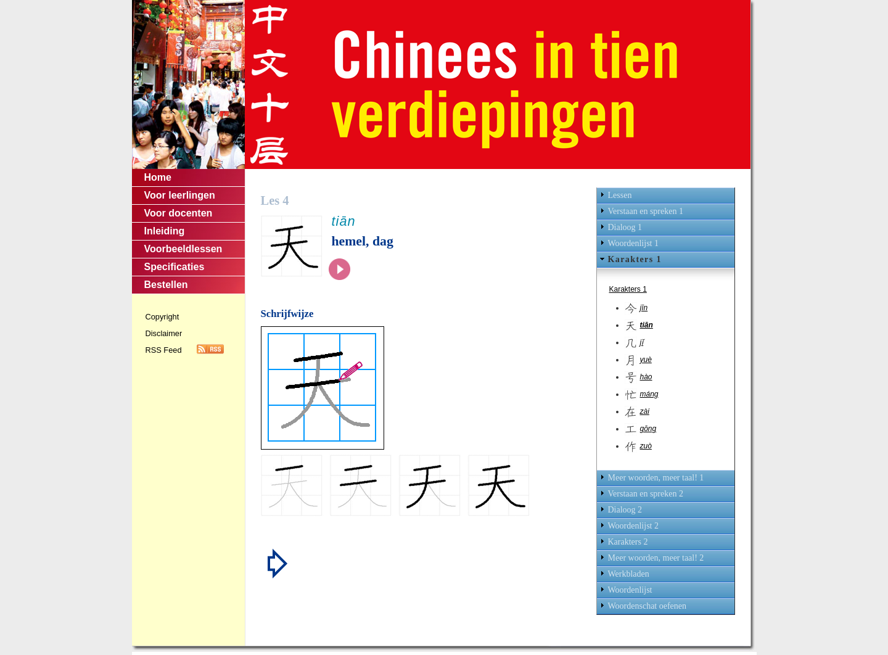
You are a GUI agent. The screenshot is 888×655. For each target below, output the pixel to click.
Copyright (162, 316)
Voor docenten (178, 213)
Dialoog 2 (625, 509)
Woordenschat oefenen (647, 606)
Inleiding (164, 231)
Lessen (620, 195)
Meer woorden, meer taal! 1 (656, 477)
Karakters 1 (635, 259)
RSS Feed (164, 350)
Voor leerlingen (179, 195)
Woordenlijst (630, 590)
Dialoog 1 (625, 227)
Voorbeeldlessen (183, 249)
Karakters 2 (628, 541)
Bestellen (166, 284)
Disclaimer (164, 333)
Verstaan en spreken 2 (645, 493)
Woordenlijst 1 (633, 243)
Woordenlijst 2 (633, 525)
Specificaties (174, 267)
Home (157, 177)
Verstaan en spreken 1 (645, 211)
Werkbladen (628, 574)
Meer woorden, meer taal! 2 (656, 557)
